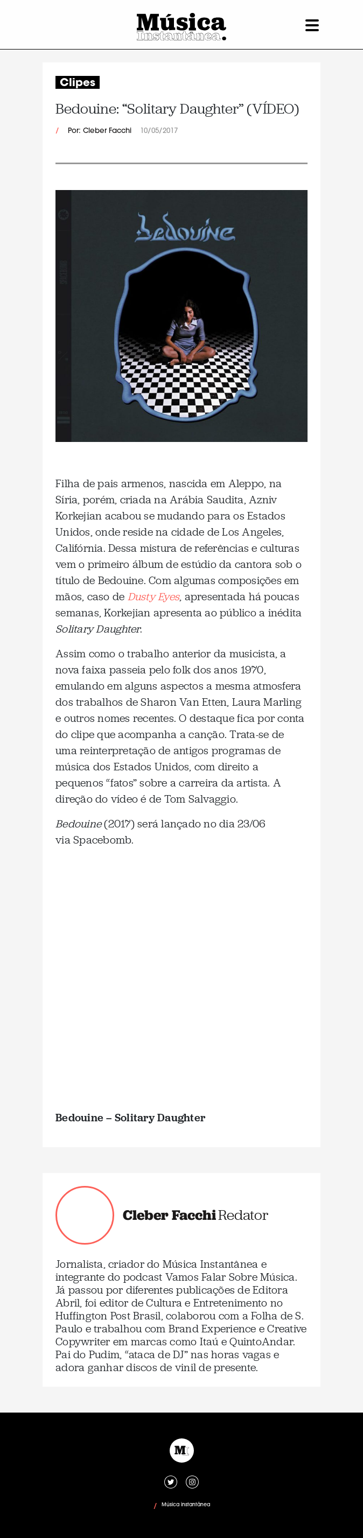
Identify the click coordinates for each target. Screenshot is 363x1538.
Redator (243, 1215)
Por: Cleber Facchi (99, 131)
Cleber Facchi (169, 1215)
